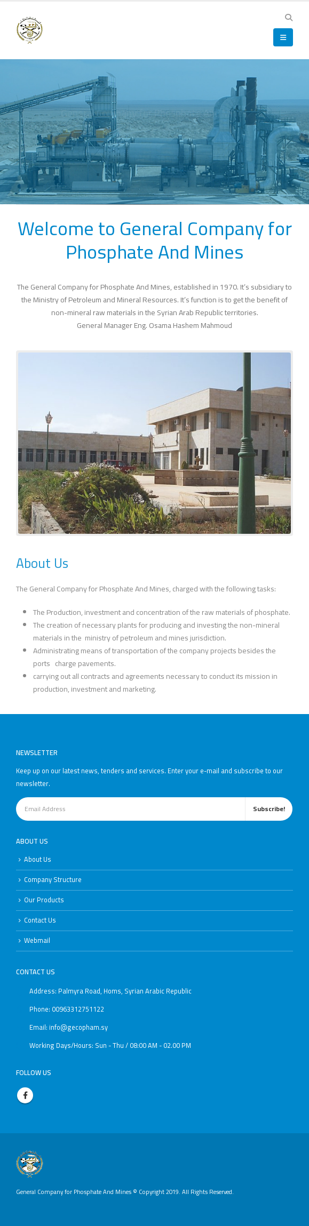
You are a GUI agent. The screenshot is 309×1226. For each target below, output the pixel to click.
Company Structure (53, 880)
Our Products (44, 900)
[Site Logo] (29, 30)
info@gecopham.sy (78, 1027)
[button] (288, 17)
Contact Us (40, 920)
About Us (37, 859)
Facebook (25, 1095)
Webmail (37, 940)
